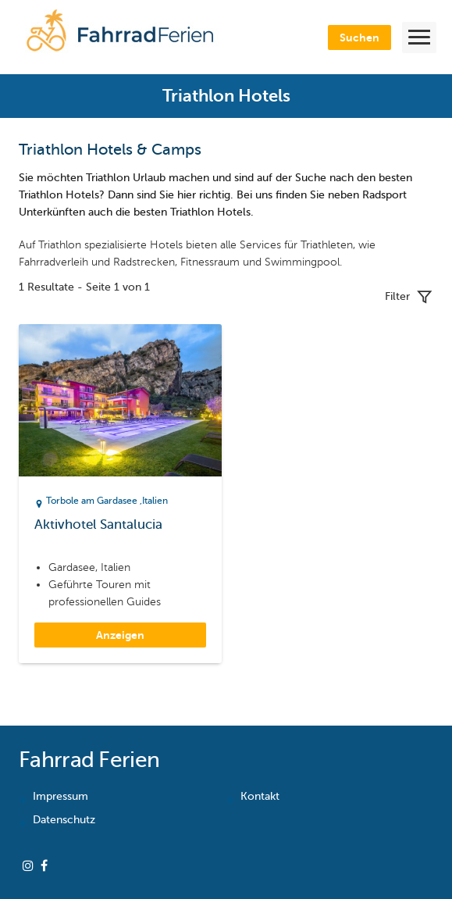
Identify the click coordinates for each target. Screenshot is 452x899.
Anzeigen (120, 635)
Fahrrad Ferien (89, 759)
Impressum (60, 796)
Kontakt (259, 796)
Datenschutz (64, 820)
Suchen (359, 37)
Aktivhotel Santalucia (98, 524)
